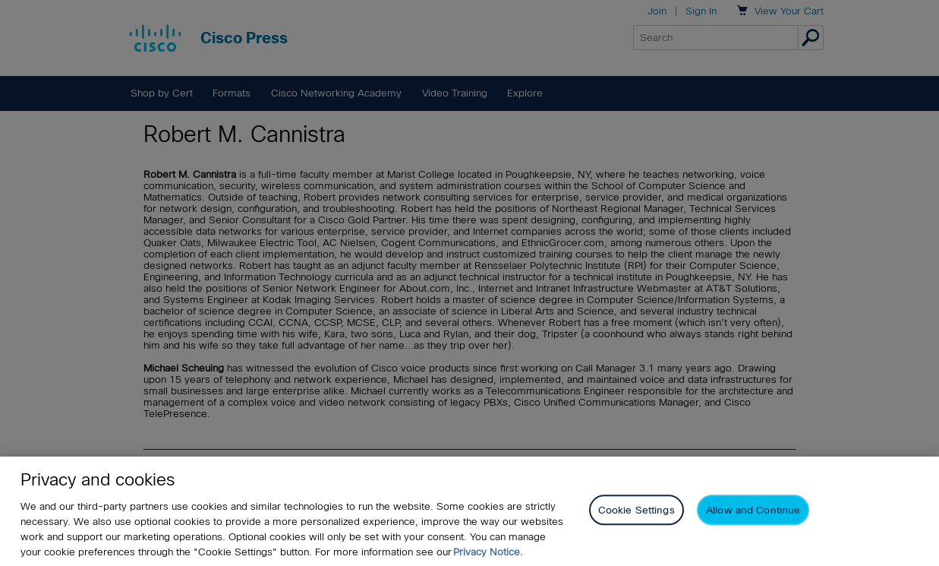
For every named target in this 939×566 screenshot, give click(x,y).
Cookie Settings (636, 511)
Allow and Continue (753, 511)
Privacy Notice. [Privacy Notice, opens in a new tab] (488, 552)
